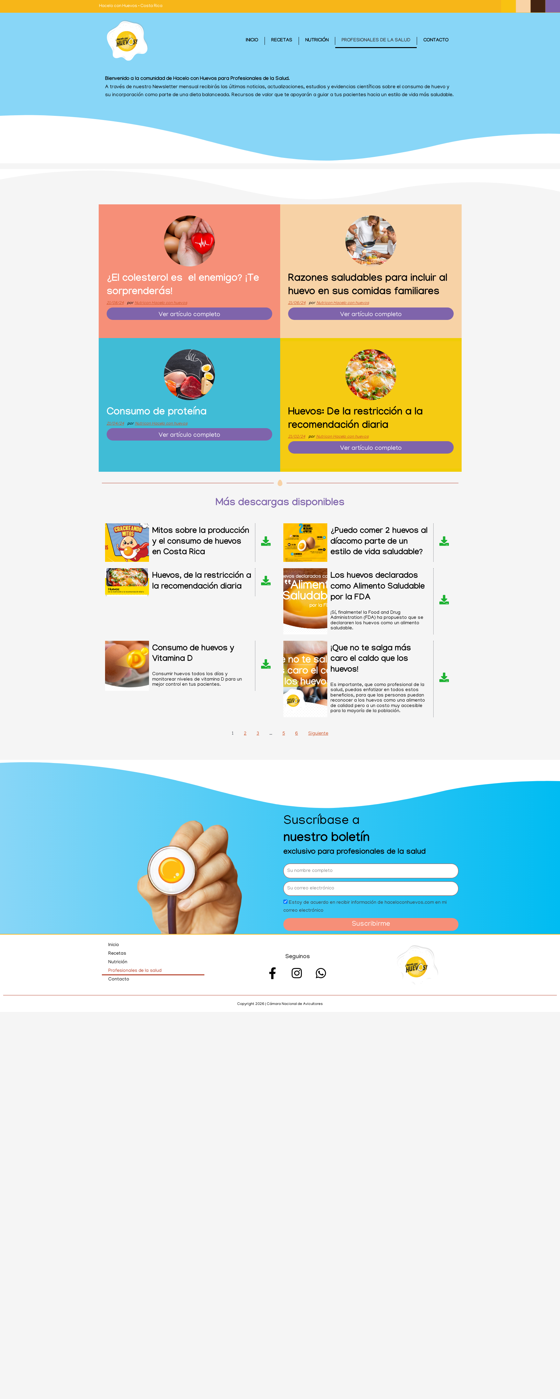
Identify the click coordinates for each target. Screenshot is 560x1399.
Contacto (436, 41)
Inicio (252, 41)
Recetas (281, 41)
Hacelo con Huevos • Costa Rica (130, 6)
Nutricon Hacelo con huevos (161, 303)
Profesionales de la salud (376, 41)
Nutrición (317, 41)
